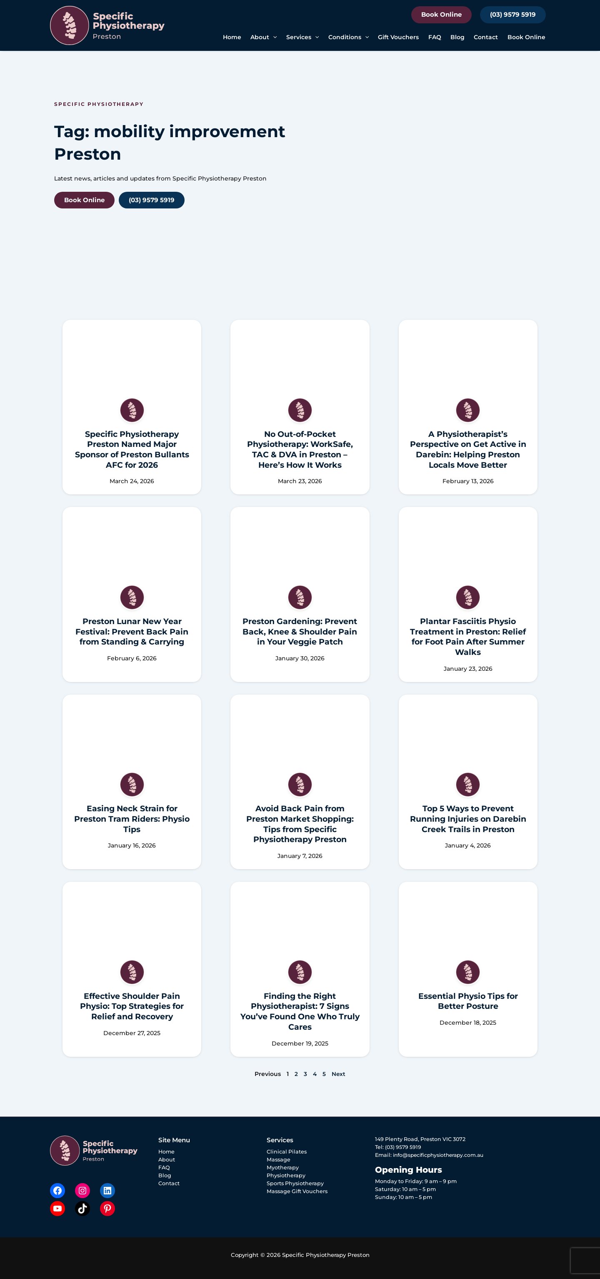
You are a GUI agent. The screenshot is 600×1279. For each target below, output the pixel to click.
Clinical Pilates (287, 1152)
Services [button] (302, 37)
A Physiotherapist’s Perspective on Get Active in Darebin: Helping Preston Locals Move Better (468, 449)
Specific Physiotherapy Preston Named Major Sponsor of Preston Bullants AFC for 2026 (132, 449)
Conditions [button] (348, 37)
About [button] (263, 37)
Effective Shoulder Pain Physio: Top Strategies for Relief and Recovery (132, 1006)
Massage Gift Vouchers (297, 1191)
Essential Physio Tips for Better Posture (468, 1001)
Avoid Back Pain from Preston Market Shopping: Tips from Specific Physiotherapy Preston (300, 824)
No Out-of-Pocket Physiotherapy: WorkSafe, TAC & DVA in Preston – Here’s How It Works (300, 449)
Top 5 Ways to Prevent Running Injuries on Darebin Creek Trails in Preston (468, 819)
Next (339, 1074)
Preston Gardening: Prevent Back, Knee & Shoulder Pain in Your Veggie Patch (299, 632)
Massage (278, 1159)
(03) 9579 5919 (513, 14)
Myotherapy (283, 1167)
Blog (457, 37)
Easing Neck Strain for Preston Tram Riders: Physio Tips (132, 819)
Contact (486, 37)
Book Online (441, 14)
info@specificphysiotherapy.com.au (441, 1155)
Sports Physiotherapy (295, 1183)
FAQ (434, 37)
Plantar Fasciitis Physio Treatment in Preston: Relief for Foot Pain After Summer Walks (468, 637)
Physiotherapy (286, 1175)
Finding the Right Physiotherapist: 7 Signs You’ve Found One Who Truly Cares (300, 1011)
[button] (273, 37)
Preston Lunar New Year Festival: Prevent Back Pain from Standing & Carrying (131, 632)
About (166, 1159)
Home (232, 37)
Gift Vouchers (398, 37)
